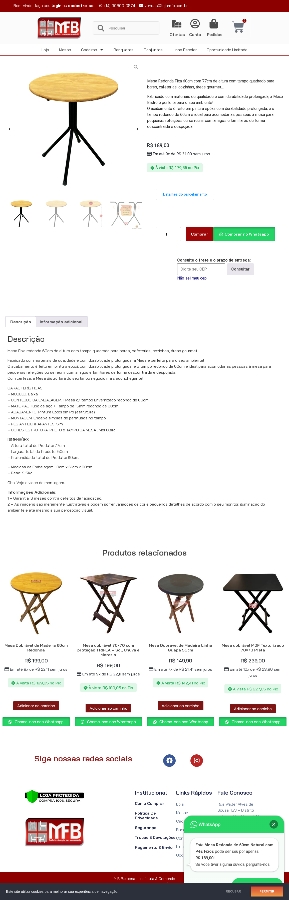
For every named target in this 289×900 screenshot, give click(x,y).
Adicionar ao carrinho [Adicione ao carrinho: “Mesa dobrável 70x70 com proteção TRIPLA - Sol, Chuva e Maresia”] (108, 708)
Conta (195, 34)
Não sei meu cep (192, 278)
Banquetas (124, 49)
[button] (10, 129)
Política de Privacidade (146, 815)
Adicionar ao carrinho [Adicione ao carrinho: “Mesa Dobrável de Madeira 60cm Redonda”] (36, 705)
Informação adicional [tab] (61, 321)
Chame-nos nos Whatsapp (39, 721)
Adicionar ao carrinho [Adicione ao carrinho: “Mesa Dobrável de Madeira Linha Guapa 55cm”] (180, 705)
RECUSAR (233, 891)
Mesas (65, 49)
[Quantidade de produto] (168, 234)
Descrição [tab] (20, 321)
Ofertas (177, 34)
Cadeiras (92, 49)
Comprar (199, 234)
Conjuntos (153, 49)
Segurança (145, 827)
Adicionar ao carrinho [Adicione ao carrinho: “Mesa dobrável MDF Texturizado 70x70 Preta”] (253, 708)
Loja (45, 49)
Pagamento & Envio (154, 847)
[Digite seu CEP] (201, 269)
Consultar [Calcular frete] (240, 269)
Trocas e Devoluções (155, 837)
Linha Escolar (185, 49)
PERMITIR (266, 891)
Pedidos (214, 34)
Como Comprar (149, 803)
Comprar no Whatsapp (247, 234)
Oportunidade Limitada (227, 49)
